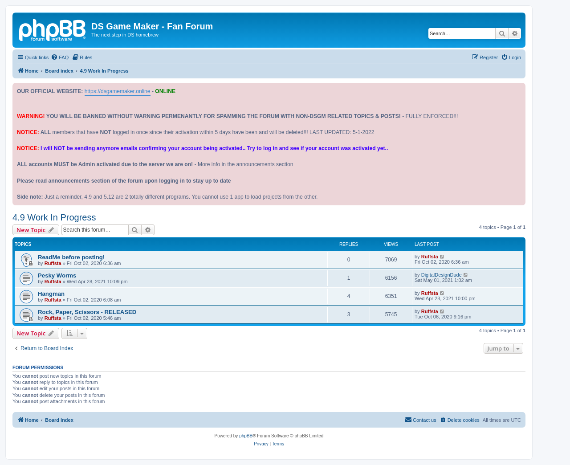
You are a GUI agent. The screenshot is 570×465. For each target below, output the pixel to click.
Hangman (51, 293)
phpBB (245, 435)
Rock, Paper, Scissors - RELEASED (87, 312)
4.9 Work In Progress (54, 217)
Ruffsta (53, 263)
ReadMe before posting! (71, 257)
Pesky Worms (57, 275)
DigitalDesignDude (441, 274)
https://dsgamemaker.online (118, 91)
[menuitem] (60, 57)
